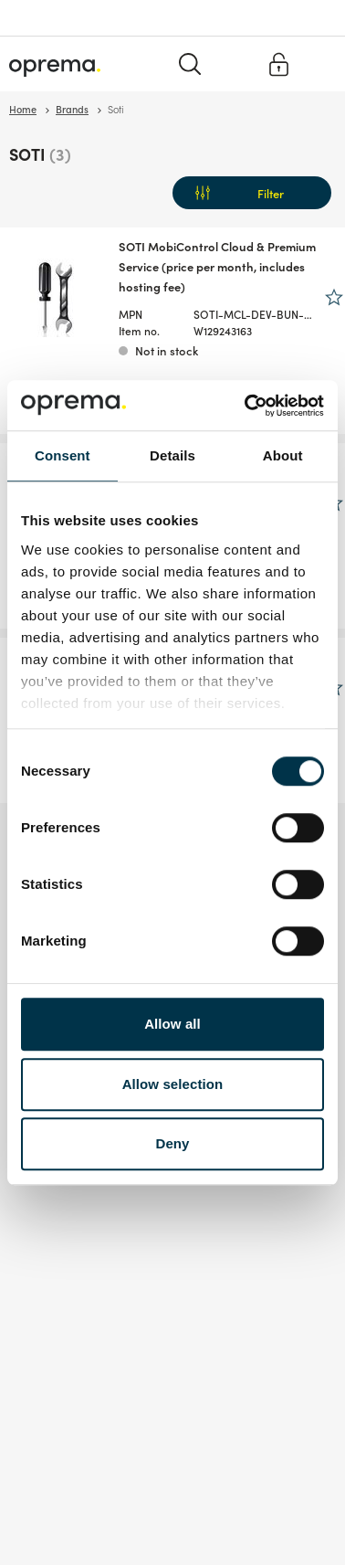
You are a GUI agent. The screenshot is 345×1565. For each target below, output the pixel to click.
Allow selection (173, 1084)
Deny (172, 1143)
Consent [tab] (62, 455)
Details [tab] (172, 455)
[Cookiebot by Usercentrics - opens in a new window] (246, 406)
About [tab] (283, 455)
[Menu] (320, 63)
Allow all (172, 1023)
